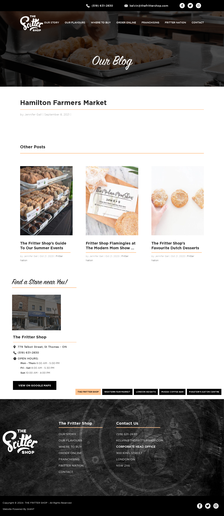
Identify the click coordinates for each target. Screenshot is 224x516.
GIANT (30, 509)
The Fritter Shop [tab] (88, 392)
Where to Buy (101, 21)
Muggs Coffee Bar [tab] (172, 392)
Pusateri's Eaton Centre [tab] (204, 392)
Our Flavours (75, 21)
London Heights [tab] (146, 392)
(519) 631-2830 (102, 5)
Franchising (150, 21)
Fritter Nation (175, 21)
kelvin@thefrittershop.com (149, 5)
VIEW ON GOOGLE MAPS (34, 385)
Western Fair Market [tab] (117, 392)
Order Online (126, 21)
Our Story (51, 21)
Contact (198, 21)
